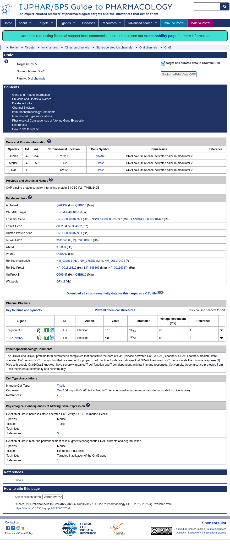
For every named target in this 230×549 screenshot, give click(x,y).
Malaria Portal (200, 23)
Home (8, 23)
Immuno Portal (174, 23)
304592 (77, 226)
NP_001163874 (118, 267)
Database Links (22, 103)
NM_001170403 (114, 260)
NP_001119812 (66, 267)
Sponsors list (214, 523)
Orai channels (148, 47)
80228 (60, 226)
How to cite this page (25, 129)
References (19, 125)
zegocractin (14, 330)
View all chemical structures (115, 310)
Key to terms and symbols (24, 310)
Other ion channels (77, 47)
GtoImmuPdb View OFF (179, 74)
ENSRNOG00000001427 (147, 219)
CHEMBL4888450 (68, 212)
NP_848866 (91, 267)
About (23, 23)
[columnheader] (21, 320)
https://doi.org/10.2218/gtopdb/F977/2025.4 (42, 508)
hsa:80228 (63, 240)
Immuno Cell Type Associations (32, 116)
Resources (109, 23)
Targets (43, 23)
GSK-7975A (15, 338)
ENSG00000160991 (69, 219)
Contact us (12, 522)
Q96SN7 (61, 205)
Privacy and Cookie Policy (19, 533)
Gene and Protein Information (31, 94)
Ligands (65, 23)
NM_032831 (64, 260)
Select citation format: (28, 497)
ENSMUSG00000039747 (106, 219)
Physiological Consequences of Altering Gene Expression (48, 120)
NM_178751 (87, 260)
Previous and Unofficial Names (31, 99)
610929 (61, 247)
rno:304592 (85, 240)
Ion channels (49, 47)
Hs (65, 330)
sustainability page (160, 36)
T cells (61, 385)
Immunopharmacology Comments (33, 112)
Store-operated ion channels (114, 47)
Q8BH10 (80, 205)
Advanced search (140, 23)
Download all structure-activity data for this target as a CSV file (115, 293)
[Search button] (225, 6)
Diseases (88, 23)
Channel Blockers (23, 107)
